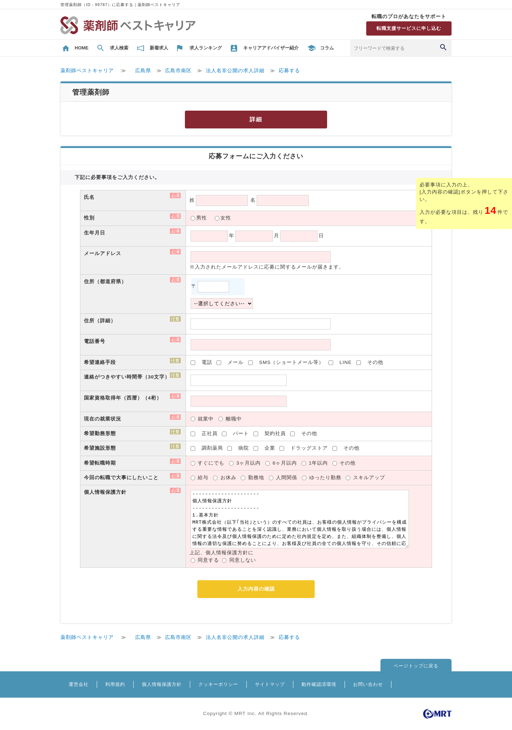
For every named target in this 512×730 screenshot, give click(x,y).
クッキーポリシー (218, 684)
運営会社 (79, 684)
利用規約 (115, 684)
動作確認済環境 (319, 684)
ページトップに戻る (416, 665)
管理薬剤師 (91, 92)
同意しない (242, 560)
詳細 (256, 119)
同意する (208, 560)
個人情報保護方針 (162, 684)
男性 (201, 218)
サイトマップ (270, 684)
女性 (225, 218)
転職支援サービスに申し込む (409, 28)
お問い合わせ (368, 684)
